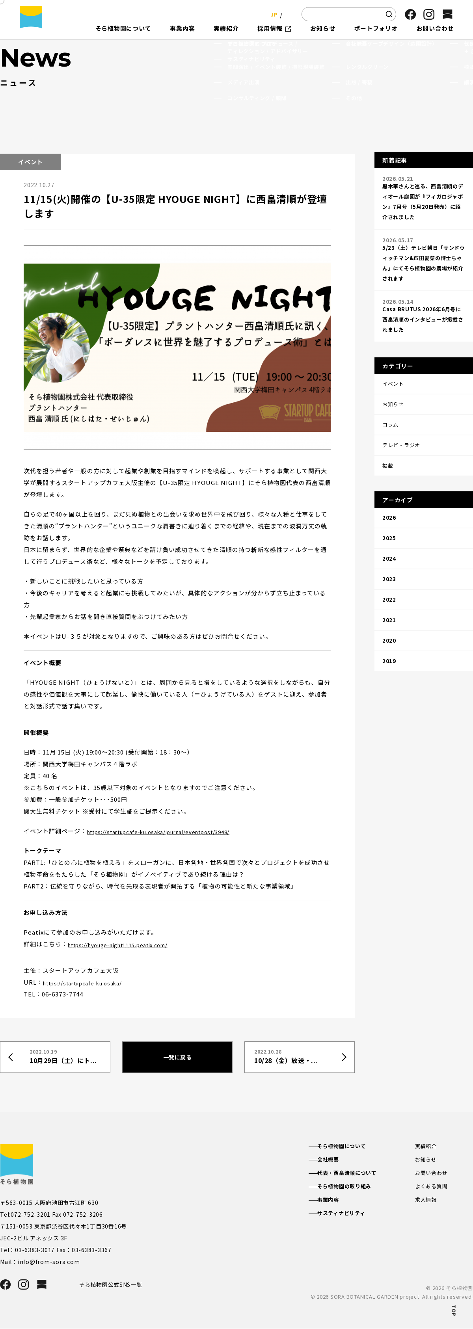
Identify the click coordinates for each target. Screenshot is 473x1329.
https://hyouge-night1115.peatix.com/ (129, 944)
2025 (389, 500)
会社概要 (335, 1160)
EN (287, 14)
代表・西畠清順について (355, 1174)
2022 (389, 550)
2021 (389, 567)
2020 (389, 583)
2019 (389, 600)
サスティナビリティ (349, 1216)
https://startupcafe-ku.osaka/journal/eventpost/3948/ (174, 831)
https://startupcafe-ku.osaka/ (91, 982)
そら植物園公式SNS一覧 (113, 1285)
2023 (389, 533)
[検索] (389, 14)
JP (272, 14)
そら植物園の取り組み (353, 1188)
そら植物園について (350, 1146)
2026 (389, 484)
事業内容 (335, 1202)
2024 (389, 517)
